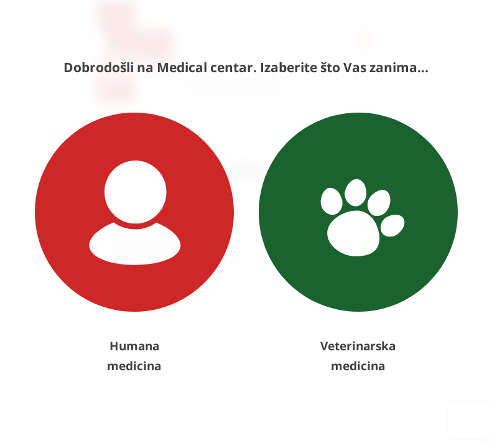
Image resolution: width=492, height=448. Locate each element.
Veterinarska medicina (358, 243)
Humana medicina (134, 243)
